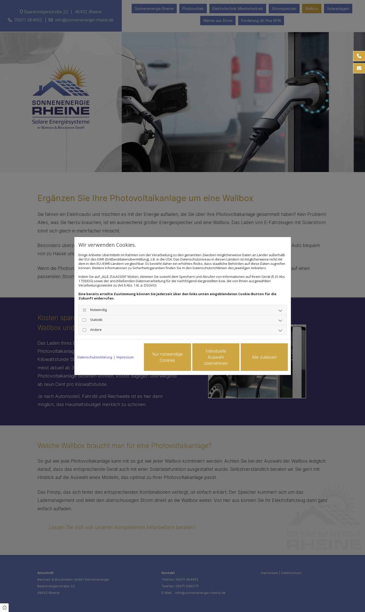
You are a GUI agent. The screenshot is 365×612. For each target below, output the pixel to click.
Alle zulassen (264, 357)
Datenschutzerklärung (94, 357)
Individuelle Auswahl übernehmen (216, 357)
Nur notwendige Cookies (167, 357)
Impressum (125, 357)
